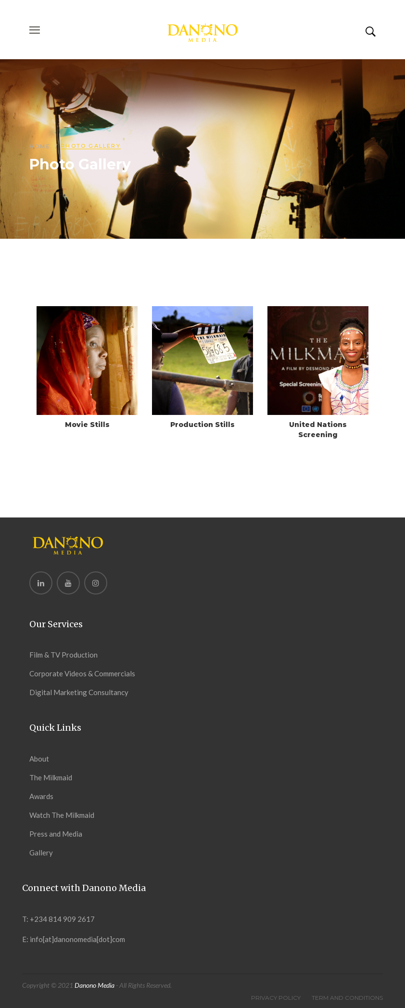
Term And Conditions (347, 997)
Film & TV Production (63, 654)
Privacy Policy (276, 997)
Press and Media (55, 833)
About (39, 758)
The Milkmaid (50, 777)
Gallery (41, 852)
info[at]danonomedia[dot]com (77, 939)
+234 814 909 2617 (62, 919)
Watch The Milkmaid (61, 815)
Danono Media (94, 985)
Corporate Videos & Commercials (82, 673)
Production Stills (202, 424)
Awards (41, 796)
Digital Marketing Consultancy (78, 692)
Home (40, 146)
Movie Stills (87, 424)
